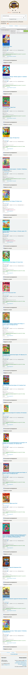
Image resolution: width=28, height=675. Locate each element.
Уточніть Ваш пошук (14, 654)
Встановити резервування (10, 60)
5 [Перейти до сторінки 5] (5, 652)
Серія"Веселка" (6, 569)
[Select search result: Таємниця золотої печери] (0, 433)
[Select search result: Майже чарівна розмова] (0, 157)
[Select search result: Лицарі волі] (0, 587)
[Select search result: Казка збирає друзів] (0, 375)
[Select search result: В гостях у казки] (0, 312)
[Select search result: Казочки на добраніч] (0, 463)
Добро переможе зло (12, 201)
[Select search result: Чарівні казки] (0, 405)
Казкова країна (11, 137)
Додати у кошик (7, 62)
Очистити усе (13, 32)
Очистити (9, 12)
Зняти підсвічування (5, 29)
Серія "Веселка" (6, 80)
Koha (25, 660)
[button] (15, 10)
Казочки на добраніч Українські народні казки (15, 473)
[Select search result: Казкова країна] (0, 127)
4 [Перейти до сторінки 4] (6, 25)
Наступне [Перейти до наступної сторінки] (11, 25)
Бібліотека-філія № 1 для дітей (11, 56)
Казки (12, 567)
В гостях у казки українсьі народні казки (14, 324)
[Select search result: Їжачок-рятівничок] (0, 523)
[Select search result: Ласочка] (0, 96)
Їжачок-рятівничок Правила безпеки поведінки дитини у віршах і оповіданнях (14, 535)
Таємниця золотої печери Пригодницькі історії (15, 443)
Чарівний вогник (7, 46)
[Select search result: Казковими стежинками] (0, 344)
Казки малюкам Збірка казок (10, 503)
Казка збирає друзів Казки (14, 385)
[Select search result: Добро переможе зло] (0, 619)
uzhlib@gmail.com (7, 664)
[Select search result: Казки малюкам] (0, 493)
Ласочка (9, 107)
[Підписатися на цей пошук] (8, 23)
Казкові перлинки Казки (13, 262)
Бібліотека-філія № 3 (10, 148)
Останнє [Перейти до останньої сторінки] (17, 25)
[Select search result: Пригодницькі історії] (0, 65)
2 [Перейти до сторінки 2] (1, 652)
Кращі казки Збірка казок (9, 292)
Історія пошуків (15, 12)
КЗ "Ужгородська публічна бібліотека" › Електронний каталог (14, 5)
